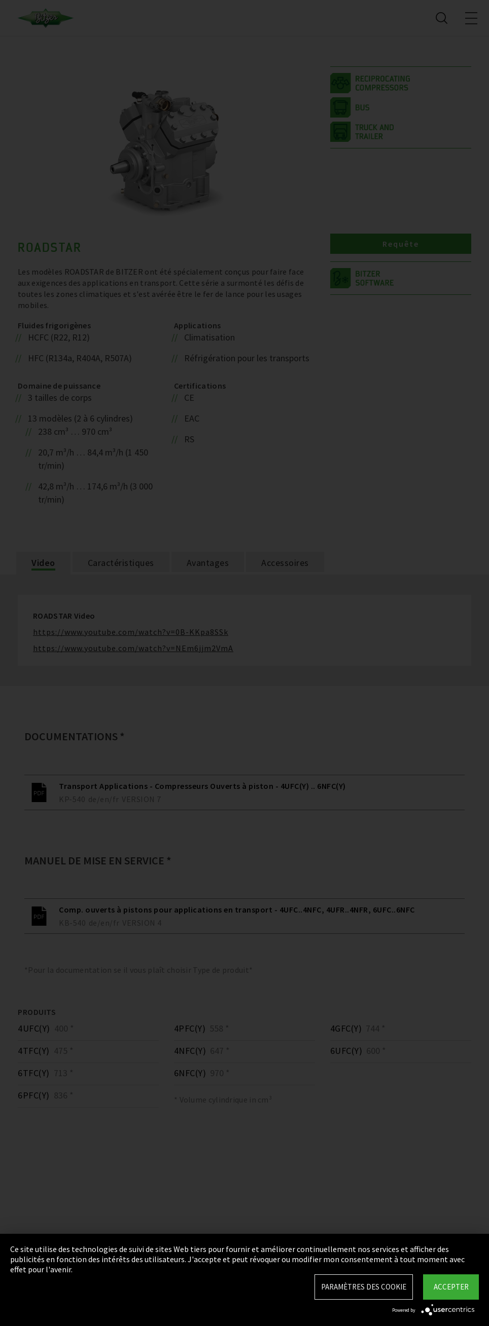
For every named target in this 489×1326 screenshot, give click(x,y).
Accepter (451, 1287)
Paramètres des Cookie (363, 1287)
